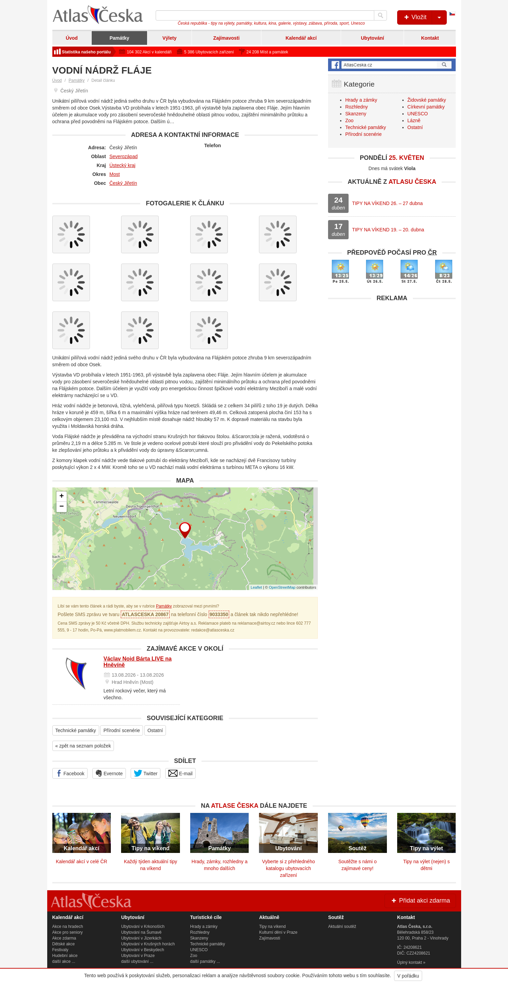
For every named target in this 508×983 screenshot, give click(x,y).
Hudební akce (65, 955)
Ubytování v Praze (138, 955)
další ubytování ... (137, 961)
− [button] (61, 507)
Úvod (72, 38)
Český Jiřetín (123, 183)
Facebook (69, 773)
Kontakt (430, 38)
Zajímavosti (226, 38)
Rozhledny (356, 107)
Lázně (413, 120)
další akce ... (63, 961)
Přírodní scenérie (121, 730)
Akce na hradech (67, 926)
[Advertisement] (392, 353)
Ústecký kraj (122, 165)
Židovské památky (426, 100)
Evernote (109, 773)
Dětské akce (63, 944)
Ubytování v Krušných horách (148, 944)
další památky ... (205, 961)
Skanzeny (355, 113)
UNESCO (417, 113)
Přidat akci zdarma (420, 900)
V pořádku (408, 976)
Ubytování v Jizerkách (141, 938)
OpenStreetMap (282, 587)
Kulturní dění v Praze (278, 932)
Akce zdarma (64, 938)
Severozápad (123, 156)
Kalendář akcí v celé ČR (81, 861)
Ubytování (372, 38)
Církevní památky (426, 107)
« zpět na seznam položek (83, 746)
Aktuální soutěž (342, 926)
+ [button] (61, 497)
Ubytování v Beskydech (142, 949)
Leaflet (256, 587)
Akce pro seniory (67, 932)
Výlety (169, 38)
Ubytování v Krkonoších (143, 926)
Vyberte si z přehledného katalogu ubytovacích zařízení (288, 868)
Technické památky (75, 730)
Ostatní (155, 730)
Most (114, 174)
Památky (119, 38)
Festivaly (60, 949)
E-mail (180, 773)
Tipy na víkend (272, 926)
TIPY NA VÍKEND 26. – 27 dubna (387, 203)
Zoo (349, 120)
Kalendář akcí (301, 38)
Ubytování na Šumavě (141, 932)
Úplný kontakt (409, 962)
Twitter (146, 773)
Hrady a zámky (361, 100)
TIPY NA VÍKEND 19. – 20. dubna (388, 229)
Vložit (424, 17)
